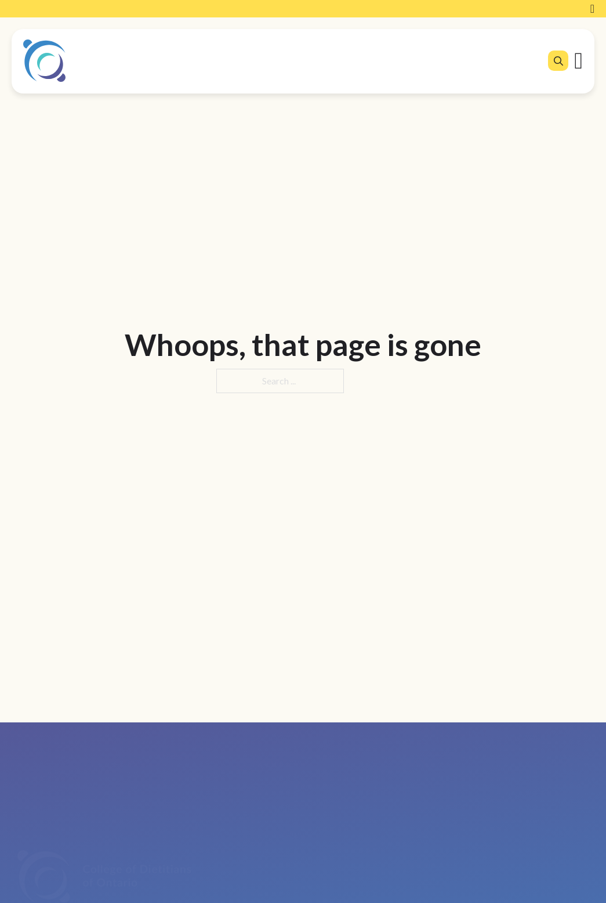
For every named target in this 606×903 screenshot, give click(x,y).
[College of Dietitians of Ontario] (44, 60)
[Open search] (558, 61)
